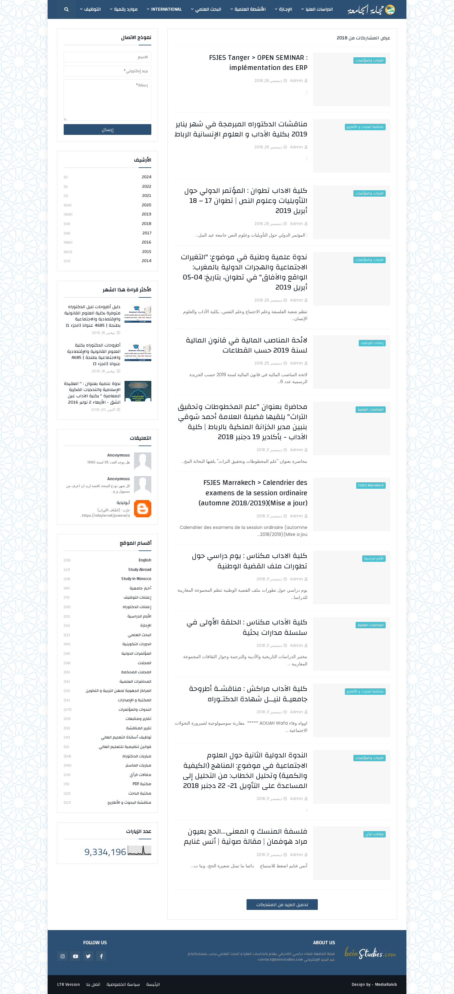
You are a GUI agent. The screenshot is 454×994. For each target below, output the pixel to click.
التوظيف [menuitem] (92, 9)
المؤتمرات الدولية (107, 653)
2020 (107, 205)
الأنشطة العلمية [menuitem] (250, 9)
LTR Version (68, 984)
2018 (107, 223)
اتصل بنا (93, 984)
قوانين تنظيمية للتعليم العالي (107, 746)
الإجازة (107, 625)
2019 (107, 214)
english (107, 560)
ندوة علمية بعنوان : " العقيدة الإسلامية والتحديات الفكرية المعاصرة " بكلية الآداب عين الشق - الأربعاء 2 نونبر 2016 (92, 393)
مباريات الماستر (107, 765)
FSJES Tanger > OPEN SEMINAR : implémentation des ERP (258, 63)
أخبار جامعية (107, 588)
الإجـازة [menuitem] (285, 9)
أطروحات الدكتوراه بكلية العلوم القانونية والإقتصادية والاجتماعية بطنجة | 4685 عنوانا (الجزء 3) (93, 354)
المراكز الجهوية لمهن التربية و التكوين (107, 690)
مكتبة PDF (107, 784)
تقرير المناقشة (107, 728)
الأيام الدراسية (107, 616)
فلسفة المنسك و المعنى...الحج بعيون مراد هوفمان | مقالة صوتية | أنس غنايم (245, 836)
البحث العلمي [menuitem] (208, 9)
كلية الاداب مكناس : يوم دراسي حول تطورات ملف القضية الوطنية (249, 561)
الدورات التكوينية (107, 644)
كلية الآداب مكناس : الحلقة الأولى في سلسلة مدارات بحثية (246, 627)
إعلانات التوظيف (107, 597)
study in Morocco (107, 579)
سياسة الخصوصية (123, 984)
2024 (107, 177)
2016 (107, 242)
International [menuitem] (166, 9)
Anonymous (119, 455)
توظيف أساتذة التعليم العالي (107, 737)
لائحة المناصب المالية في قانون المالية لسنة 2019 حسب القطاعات (246, 345)
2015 (107, 252)
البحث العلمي (107, 635)
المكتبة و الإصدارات (107, 700)
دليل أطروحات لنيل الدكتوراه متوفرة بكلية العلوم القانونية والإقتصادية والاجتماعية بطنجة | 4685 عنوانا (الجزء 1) (92, 316)
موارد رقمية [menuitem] (125, 9)
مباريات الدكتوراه (107, 756)
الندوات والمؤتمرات (107, 709)
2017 (107, 233)
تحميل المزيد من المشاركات (282, 905)
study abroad (107, 569)
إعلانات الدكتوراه (107, 607)
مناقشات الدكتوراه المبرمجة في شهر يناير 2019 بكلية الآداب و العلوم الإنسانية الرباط (240, 129)
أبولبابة (123, 503)
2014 (107, 260)
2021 (107, 195)
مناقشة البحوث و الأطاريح (107, 802)
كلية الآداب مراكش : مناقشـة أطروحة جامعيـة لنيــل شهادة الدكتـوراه (248, 694)
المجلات (107, 663)
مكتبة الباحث (107, 793)
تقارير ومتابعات (107, 718)
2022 (107, 186)
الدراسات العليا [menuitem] (319, 9)
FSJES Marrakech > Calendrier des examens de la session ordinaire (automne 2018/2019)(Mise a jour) (253, 493)
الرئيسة (153, 984)
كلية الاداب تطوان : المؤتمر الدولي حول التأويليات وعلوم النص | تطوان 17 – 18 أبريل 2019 (245, 201)
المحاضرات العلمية (107, 681)
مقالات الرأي (107, 775)
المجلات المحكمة (107, 672)
